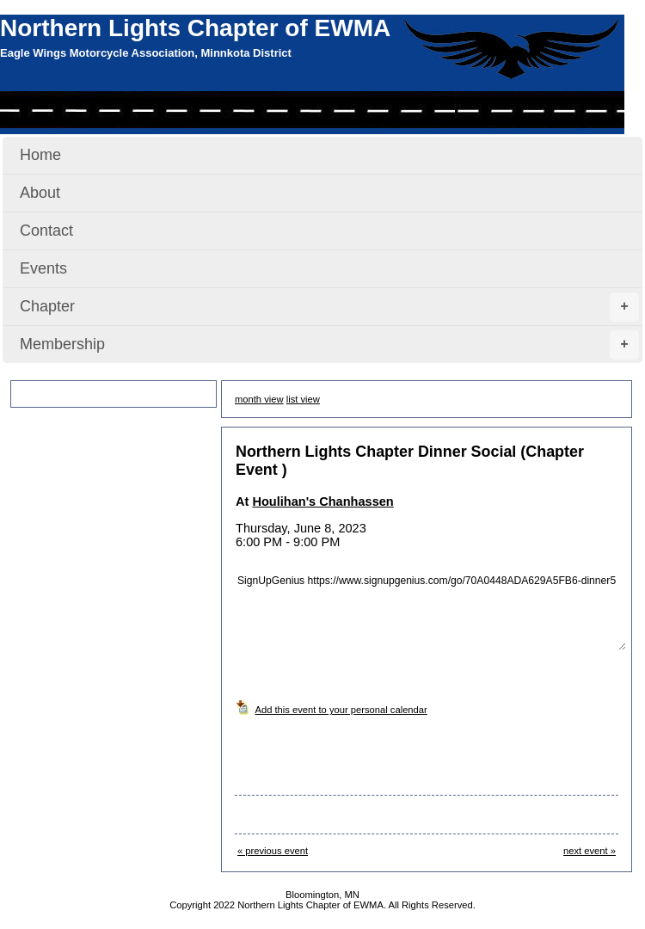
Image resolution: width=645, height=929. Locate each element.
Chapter (329, 307)
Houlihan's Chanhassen (322, 501)
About (40, 192)
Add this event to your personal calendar (341, 709)
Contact (46, 230)
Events (43, 268)
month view (259, 399)
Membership (329, 345)
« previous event (272, 851)
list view (303, 399)
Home (40, 154)
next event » (589, 851)
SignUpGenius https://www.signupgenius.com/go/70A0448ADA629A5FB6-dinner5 (431, 605)
